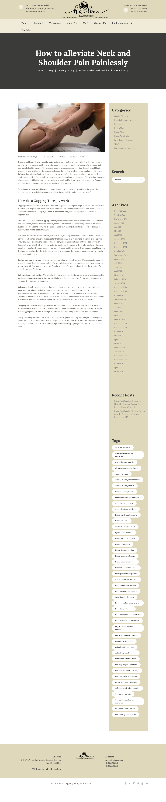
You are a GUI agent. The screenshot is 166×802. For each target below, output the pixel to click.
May (118, 231)
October (119, 215)
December (120, 243)
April (118, 235)
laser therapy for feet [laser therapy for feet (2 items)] (124, 619)
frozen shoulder (70, 320)
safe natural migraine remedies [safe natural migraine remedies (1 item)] (127, 701)
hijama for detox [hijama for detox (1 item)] (122, 527)
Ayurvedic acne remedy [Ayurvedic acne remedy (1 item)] (124, 462)
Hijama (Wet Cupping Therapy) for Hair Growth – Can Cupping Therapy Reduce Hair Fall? (128, 414)
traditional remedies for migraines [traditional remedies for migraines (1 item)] (124, 715)
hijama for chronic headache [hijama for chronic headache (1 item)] (126, 521)
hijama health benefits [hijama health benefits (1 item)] (124, 539)
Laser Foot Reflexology (123, 140)
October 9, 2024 (79, 157)
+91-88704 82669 (111, 777)
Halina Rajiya (31, 157)
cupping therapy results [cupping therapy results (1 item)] (125, 495)
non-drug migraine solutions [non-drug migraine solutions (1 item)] (126, 678)
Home (40, 70)
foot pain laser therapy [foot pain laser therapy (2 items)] (124, 510)
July (118, 227)
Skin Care (118, 144)
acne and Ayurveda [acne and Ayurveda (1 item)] (123, 447)
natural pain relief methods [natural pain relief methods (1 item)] (126, 672)
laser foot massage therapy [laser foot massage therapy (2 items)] (126, 598)
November (120, 211)
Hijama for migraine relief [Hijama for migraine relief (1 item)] (125, 533)
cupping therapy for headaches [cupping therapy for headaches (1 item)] (123, 481)
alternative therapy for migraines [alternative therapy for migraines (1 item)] (124, 455)
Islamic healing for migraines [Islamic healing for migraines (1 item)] (126, 586)
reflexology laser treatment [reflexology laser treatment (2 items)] (126, 696)
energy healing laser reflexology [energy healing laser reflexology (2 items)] (123, 502)
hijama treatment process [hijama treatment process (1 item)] (125, 569)
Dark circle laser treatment (125, 120)
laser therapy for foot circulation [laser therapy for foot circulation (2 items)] (124, 626)
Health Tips (119, 128)
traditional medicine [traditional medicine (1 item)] (123, 707)
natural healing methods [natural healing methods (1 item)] (125, 660)
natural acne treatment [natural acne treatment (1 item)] (124, 654)
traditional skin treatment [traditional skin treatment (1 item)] (125, 722)
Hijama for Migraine (122, 136)
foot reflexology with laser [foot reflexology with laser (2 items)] (126, 515)
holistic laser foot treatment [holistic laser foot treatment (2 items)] (126, 574)
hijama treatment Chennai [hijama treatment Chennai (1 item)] (125, 563)
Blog (51, 70)
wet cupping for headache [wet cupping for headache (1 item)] (126, 728)
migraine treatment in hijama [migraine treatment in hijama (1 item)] (126, 648)
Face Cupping (119, 124)
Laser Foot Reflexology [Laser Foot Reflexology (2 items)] (124, 604)
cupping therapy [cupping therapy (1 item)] (122, 474)
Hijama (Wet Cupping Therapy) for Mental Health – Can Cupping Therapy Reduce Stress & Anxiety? (129, 404)
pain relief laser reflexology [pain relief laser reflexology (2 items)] (126, 690)
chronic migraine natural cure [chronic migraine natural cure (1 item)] (127, 468)
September (120, 219)
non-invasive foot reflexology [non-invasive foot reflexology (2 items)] (127, 684)
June (118, 267)
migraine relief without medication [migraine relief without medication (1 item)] (124, 641)
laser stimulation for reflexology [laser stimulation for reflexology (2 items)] (123, 611)
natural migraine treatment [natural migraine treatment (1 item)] (126, 666)
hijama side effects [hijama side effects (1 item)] (122, 551)
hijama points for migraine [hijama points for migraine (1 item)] (125, 545)
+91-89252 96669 (111, 780)
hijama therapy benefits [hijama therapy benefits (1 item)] (125, 557)
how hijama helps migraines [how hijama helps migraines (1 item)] (126, 580)
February (120, 279)
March (118, 275)
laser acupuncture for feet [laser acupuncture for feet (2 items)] (126, 592)
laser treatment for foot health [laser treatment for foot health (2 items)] (128, 634)
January (119, 239)
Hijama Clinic (119, 132)
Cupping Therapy (66, 70)
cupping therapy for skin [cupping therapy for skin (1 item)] (125, 489)
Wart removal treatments (124, 148)
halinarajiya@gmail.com (114, 773)
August (119, 223)
